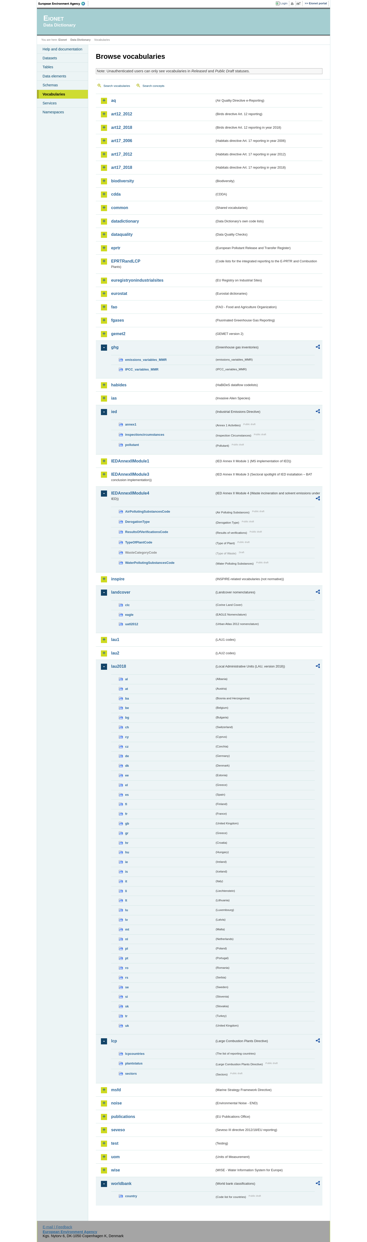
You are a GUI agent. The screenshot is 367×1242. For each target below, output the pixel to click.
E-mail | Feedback (57, 1227)
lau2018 (118, 666)
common (119, 208)
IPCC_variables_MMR (142, 369)
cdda (116, 194)
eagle (129, 615)
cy (127, 737)
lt (126, 900)
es (127, 795)
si (126, 997)
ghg (115, 347)
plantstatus (133, 1063)
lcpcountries (135, 1054)
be (127, 708)
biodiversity (122, 181)
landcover (120, 592)
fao (114, 307)
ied (114, 412)
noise (116, 1103)
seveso (118, 1130)
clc (127, 605)
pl (126, 948)
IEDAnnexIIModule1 (130, 461)
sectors (131, 1073)
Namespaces (53, 112)
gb (127, 823)
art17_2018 (121, 167)
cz (127, 746)
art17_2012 (121, 154)
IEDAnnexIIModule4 (130, 493)
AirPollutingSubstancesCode (147, 511)
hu (127, 852)
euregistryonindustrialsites (137, 280)
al (126, 679)
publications (123, 1116)
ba (127, 698)
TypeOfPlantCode (138, 542)
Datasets (50, 58)
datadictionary (125, 221)
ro (126, 968)
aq (113, 100)
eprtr (115, 248)
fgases (117, 320)
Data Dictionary (80, 39)
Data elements (54, 76)
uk (127, 1026)
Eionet (62, 39)
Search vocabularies (116, 85)
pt (126, 958)
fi (126, 804)
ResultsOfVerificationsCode (146, 532)
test (114, 1143)
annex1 (130, 424)
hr (126, 843)
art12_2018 (121, 127)
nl (126, 939)
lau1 (115, 639)
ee (127, 775)
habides (118, 385)
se (127, 987)
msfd (116, 1090)
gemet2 (118, 334)
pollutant (132, 445)
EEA (63, 3)
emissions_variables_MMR (146, 360)
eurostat (119, 293)
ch (127, 727)
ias (114, 398)
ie (126, 862)
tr (126, 1016)
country (131, 1196)
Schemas (50, 85)
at (126, 689)
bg (127, 717)
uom (115, 1157)
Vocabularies (54, 94)
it (126, 881)
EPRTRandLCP (125, 261)
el (126, 785)
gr (126, 833)
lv (126, 920)
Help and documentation (62, 49)
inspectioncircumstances (144, 434)
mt (127, 929)
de (127, 756)
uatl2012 (131, 624)
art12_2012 (121, 114)
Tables (48, 67)
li (126, 891)
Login (283, 3)
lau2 (115, 653)
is (126, 872)
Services (50, 103)
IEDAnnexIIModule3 (130, 474)
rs (126, 977)
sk (127, 1006)
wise (115, 1170)
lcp (114, 1041)
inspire (117, 579)
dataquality (122, 234)
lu (126, 910)
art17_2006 (121, 141)
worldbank (121, 1183)
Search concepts (153, 85)
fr (126, 814)
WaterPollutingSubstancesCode (150, 563)
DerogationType (137, 522)
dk (127, 766)
